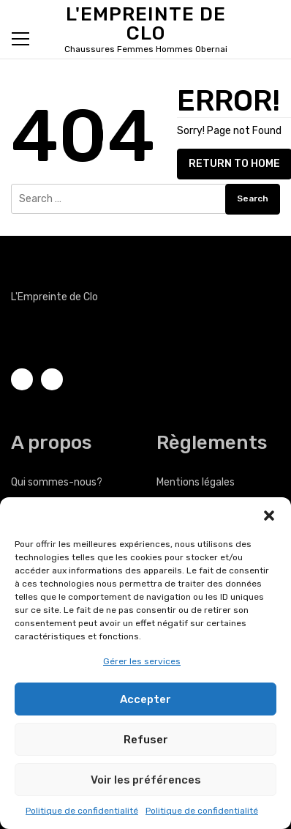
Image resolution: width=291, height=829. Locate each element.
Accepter (145, 699)
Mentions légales (195, 482)
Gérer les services (142, 661)
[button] (269, 515)
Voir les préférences (146, 780)
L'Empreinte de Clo (146, 24)
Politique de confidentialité (82, 811)
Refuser (146, 739)
